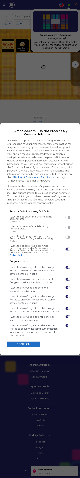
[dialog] (40, 239)
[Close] (74, 129)
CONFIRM (24, 344)
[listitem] (40, 211)
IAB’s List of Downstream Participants (33, 177)
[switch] (67, 217)
